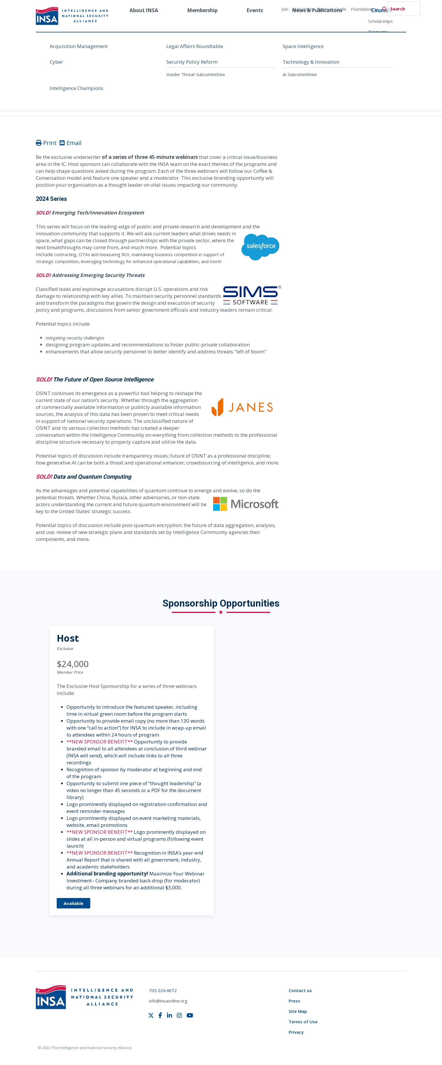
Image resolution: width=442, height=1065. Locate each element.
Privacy (296, 1032)
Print (46, 143)
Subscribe (302, 9)
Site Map (298, 1011)
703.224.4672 (163, 990)
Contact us (300, 990)
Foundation (364, 9)
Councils (381, 21)
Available (73, 903)
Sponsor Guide (331, 9)
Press (294, 1001)
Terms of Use (303, 1021)
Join (284, 9)
